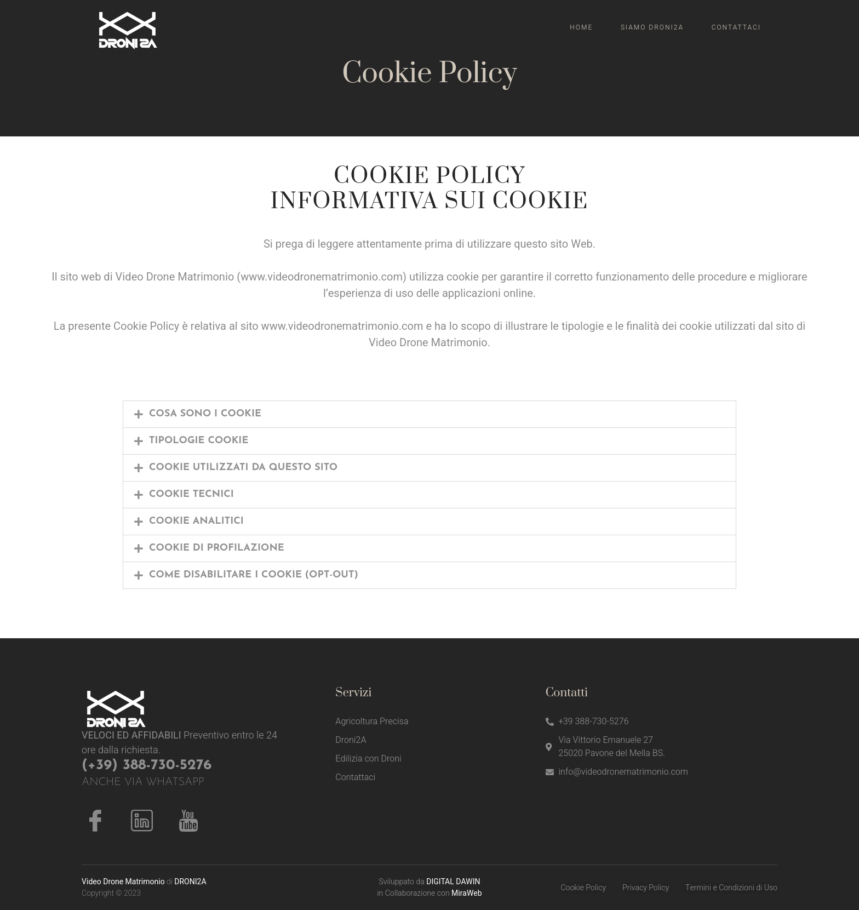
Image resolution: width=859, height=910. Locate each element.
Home (582, 27)
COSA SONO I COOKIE (205, 414)
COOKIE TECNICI (191, 494)
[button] (429, 414)
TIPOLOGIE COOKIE (198, 441)
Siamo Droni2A (652, 27)
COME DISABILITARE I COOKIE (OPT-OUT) (253, 575)
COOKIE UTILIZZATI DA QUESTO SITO (243, 467)
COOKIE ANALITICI (196, 521)
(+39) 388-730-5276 (146, 765)
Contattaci (736, 27)
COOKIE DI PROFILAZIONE (216, 548)
